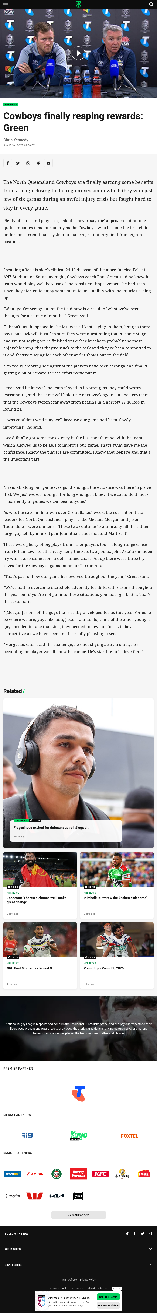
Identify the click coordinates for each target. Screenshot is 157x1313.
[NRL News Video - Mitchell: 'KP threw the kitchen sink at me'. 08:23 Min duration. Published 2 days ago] (117, 885)
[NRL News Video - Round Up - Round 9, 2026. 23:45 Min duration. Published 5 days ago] (117, 955)
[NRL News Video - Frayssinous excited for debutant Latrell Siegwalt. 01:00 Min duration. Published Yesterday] (78, 773)
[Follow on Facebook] (135, 1233)
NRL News (11, 104)
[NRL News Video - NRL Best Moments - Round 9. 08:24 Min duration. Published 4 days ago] (40, 955)
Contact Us (77, 1288)
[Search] (151, 4)
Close (117, 1288)
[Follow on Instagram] (150, 1233)
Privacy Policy (88, 1279)
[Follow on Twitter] (142, 1233)
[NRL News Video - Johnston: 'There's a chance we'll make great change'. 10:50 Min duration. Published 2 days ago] (40, 885)
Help (64, 1288)
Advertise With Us (97, 1288)
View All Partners (78, 1215)
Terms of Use (69, 1279)
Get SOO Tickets (108, 1297)
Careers (54, 1288)
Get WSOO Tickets (108, 1305)
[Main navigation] (5, 4)
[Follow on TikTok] (127, 1233)
